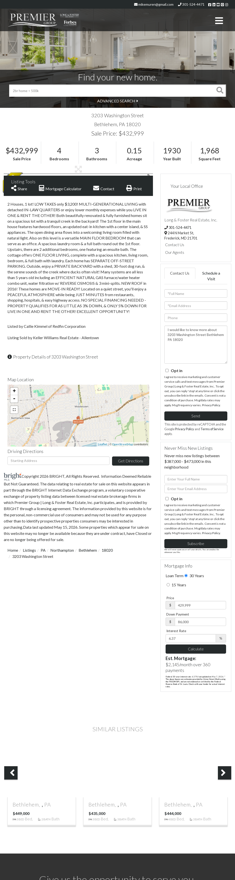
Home (12, 550)
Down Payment (177, 614)
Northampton (62, 550)
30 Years (194, 575)
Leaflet (102, 444)
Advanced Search (116, 100)
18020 (107, 550)
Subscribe (195, 543)
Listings (29, 550)
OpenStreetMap (122, 444)
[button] (220, 90)
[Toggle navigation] (219, 21)
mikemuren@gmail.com (154, 4)
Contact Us (174, 244)
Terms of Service (212, 429)
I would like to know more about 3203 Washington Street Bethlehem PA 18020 (195, 345)
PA (43, 550)
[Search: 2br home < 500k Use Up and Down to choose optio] (111, 90)
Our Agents (174, 252)
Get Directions (130, 460)
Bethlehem (88, 550)
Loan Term (174, 575)
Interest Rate (176, 631)
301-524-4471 (191, 4)
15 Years (176, 584)
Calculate (196, 648)
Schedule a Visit (211, 276)
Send (195, 415)
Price (170, 598)
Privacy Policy (211, 405)
